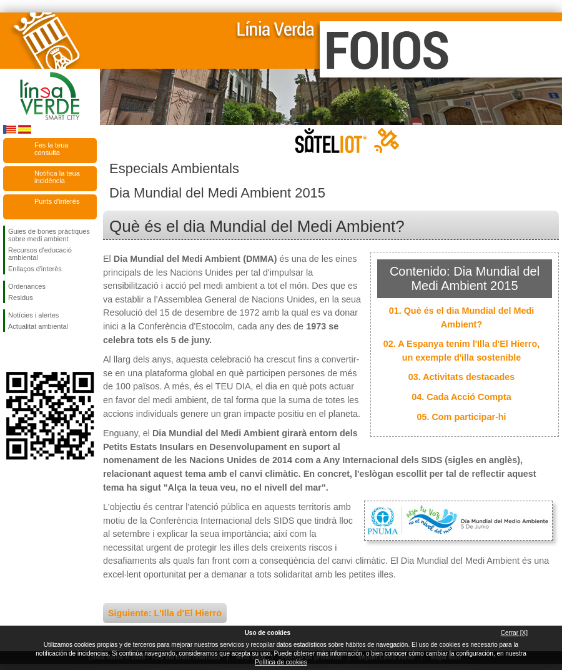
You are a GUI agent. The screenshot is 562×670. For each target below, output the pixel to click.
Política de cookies (281, 662)
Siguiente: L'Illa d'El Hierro (165, 613)
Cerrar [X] (514, 632)
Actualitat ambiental (38, 326)
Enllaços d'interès (35, 268)
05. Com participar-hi (461, 417)
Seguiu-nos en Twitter (31, 351)
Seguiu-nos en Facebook (10, 351)
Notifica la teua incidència (57, 176)
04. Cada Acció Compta (461, 397)
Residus (20, 297)
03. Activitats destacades (461, 377)
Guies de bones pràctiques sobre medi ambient (49, 235)
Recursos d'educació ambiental (40, 253)
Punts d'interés (56, 201)
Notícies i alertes (33, 315)
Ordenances (27, 286)
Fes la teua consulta (51, 148)
